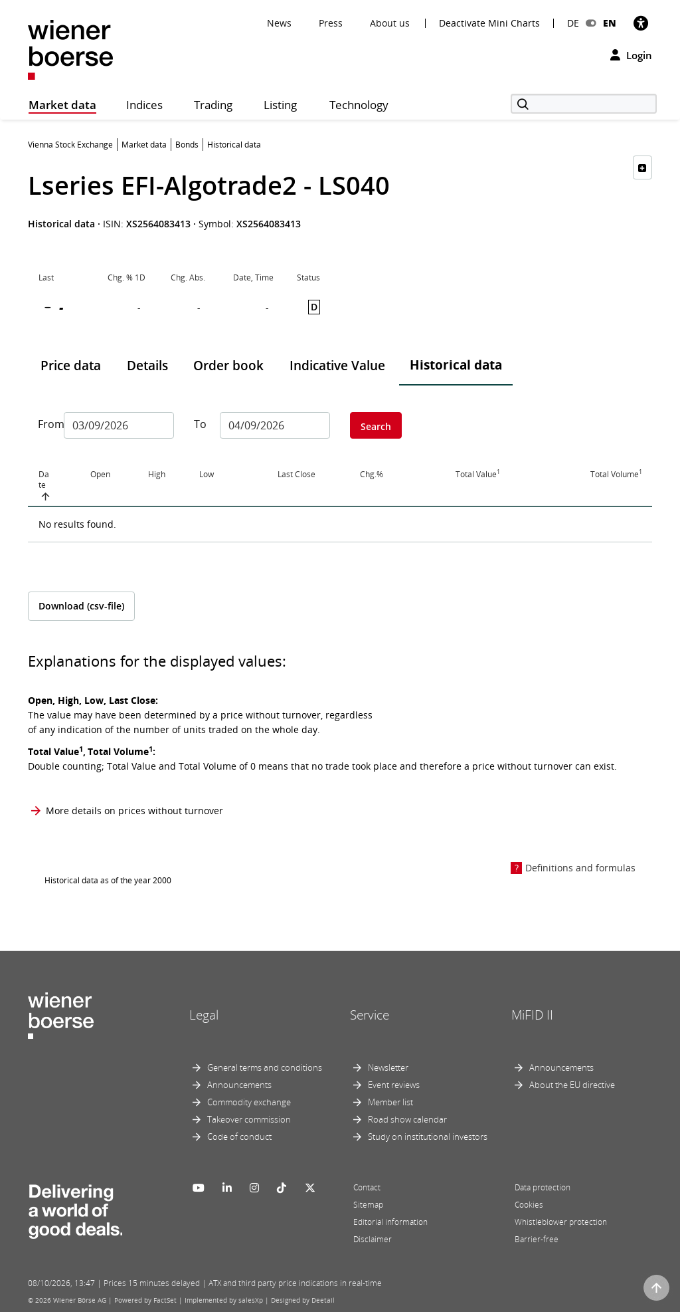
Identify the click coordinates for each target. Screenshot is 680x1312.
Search (376, 426)
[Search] (584, 104)
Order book (228, 365)
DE (573, 23)
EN (609, 23)
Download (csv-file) (81, 606)
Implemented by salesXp (224, 1300)
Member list (390, 1102)
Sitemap (368, 1204)
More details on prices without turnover (134, 810)
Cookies (529, 1204)
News (279, 23)
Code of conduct (239, 1137)
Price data (71, 365)
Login (631, 55)
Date (44, 480)
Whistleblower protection (561, 1222)
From (46, 424)
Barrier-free (536, 1239)
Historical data (456, 365)
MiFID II (532, 1015)
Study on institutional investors (427, 1137)
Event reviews (394, 1085)
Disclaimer (372, 1239)
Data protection (542, 1187)
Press (331, 23)
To (200, 424)
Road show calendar (407, 1119)
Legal (203, 1015)
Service (369, 1015)
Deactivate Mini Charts (489, 23)
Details (147, 365)
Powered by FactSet (145, 1300)
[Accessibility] (641, 23)
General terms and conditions (264, 1067)
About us (390, 23)
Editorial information (390, 1222)
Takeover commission (249, 1119)
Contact (367, 1187)
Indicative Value (337, 365)
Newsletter (388, 1067)
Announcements (239, 1085)
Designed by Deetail (303, 1300)
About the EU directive (572, 1085)
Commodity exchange (249, 1102)
